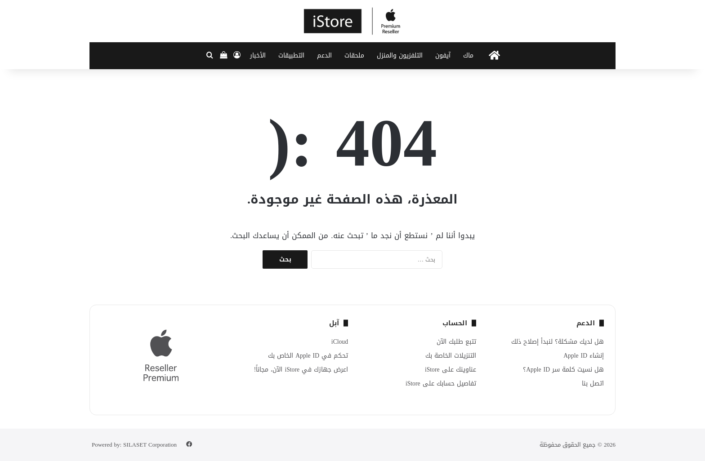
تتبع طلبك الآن (456, 341)
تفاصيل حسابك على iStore (441, 383)
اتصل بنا (593, 383)
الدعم (324, 55)
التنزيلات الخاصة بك (450, 355)
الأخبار (258, 55)
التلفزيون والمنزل (400, 55)
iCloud (339, 341)
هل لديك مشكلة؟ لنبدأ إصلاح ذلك (557, 341)
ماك (468, 55)
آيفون (443, 55)
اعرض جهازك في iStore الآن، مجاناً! (301, 369)
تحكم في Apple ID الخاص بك (308, 355)
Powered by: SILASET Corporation (134, 444)
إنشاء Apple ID (583, 355)
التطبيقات (291, 55)
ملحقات (354, 55)
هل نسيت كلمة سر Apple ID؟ (563, 369)
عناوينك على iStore (450, 369)
